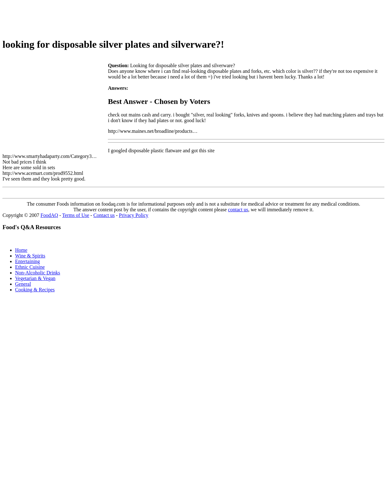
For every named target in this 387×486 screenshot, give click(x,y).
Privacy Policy (133, 215)
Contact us (104, 215)
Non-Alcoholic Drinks (37, 272)
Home (21, 250)
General (23, 284)
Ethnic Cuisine (30, 267)
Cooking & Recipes (35, 289)
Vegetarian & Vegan (35, 278)
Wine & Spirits (30, 255)
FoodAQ (49, 215)
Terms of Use (75, 215)
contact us (238, 209)
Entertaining (27, 261)
